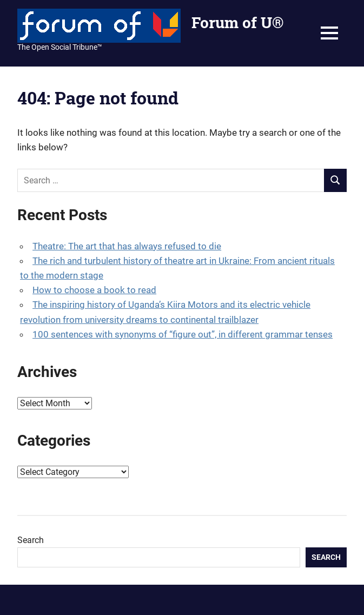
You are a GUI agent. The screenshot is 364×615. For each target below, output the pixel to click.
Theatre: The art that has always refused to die (126, 246)
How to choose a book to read (94, 290)
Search (30, 540)
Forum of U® (237, 22)
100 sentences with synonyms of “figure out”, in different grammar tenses (182, 334)
